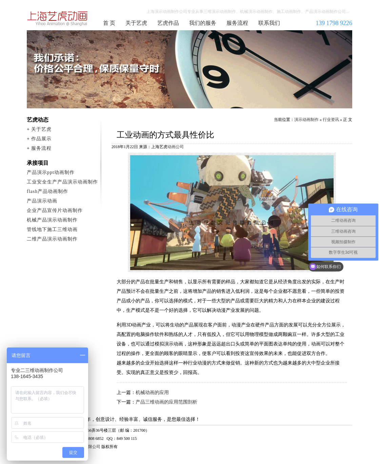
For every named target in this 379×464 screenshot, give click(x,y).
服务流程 (237, 23)
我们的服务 (202, 23)
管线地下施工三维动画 (52, 229)
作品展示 (41, 138)
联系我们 (269, 23)
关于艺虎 (136, 23)
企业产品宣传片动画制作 (55, 210)
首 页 (109, 23)
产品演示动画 (42, 200)
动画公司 (175, 146)
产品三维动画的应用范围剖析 (166, 402)
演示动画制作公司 (57, 18)
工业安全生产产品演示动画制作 (62, 181)
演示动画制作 (306, 119)
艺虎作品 (168, 23)
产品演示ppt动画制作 (51, 172)
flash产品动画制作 (47, 191)
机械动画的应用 (152, 392)
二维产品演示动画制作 (52, 239)
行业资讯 (331, 119)
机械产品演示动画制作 (52, 219)
